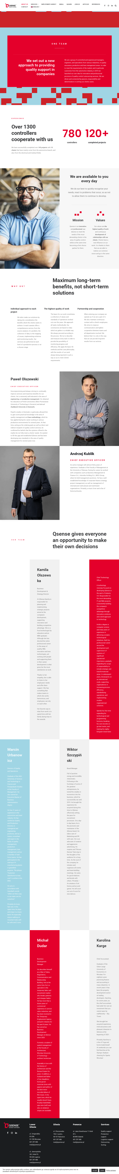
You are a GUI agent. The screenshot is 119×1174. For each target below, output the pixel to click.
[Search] (115, 5)
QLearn (69, 4)
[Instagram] (108, 5)
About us (24, 4)
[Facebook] (104, 5)
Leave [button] (102, 1170)
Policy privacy (111, 1170)
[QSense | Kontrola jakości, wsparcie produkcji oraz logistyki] (10, 5)
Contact (24, 7)
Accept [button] (95, 1170)
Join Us (77, 4)
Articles (86, 4)
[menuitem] (35, 7)
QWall (61, 4)
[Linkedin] (112, 5)
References (96, 4)
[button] (39, 6)
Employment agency (48, 4)
